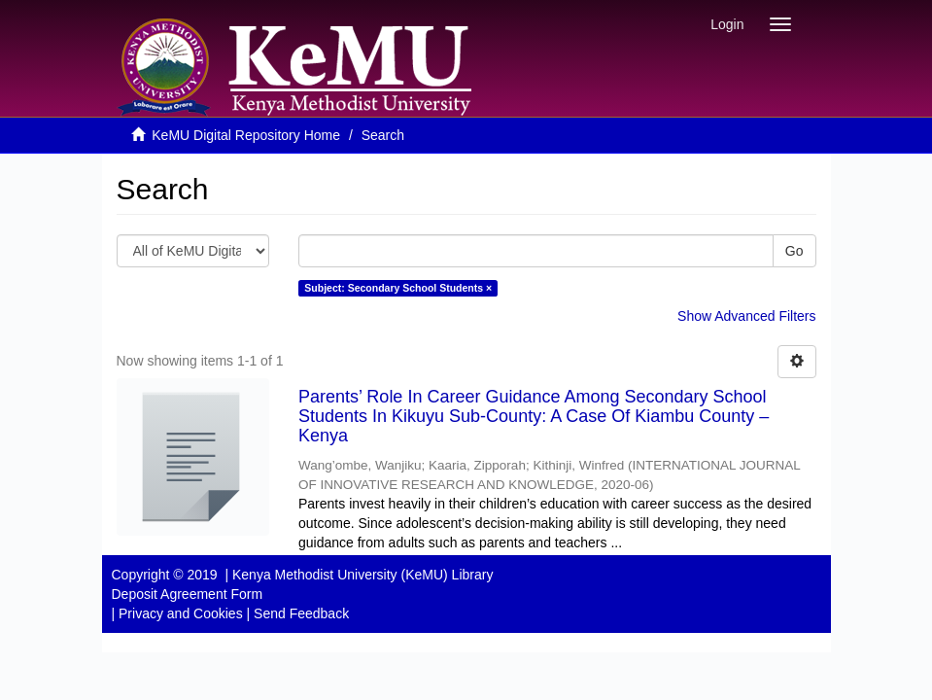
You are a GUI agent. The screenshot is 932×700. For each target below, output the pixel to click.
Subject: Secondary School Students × (398, 288)
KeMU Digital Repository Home (246, 135)
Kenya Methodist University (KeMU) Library (362, 574)
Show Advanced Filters (746, 316)
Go (794, 251)
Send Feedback (301, 613)
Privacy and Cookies (181, 613)
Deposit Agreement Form (187, 594)
